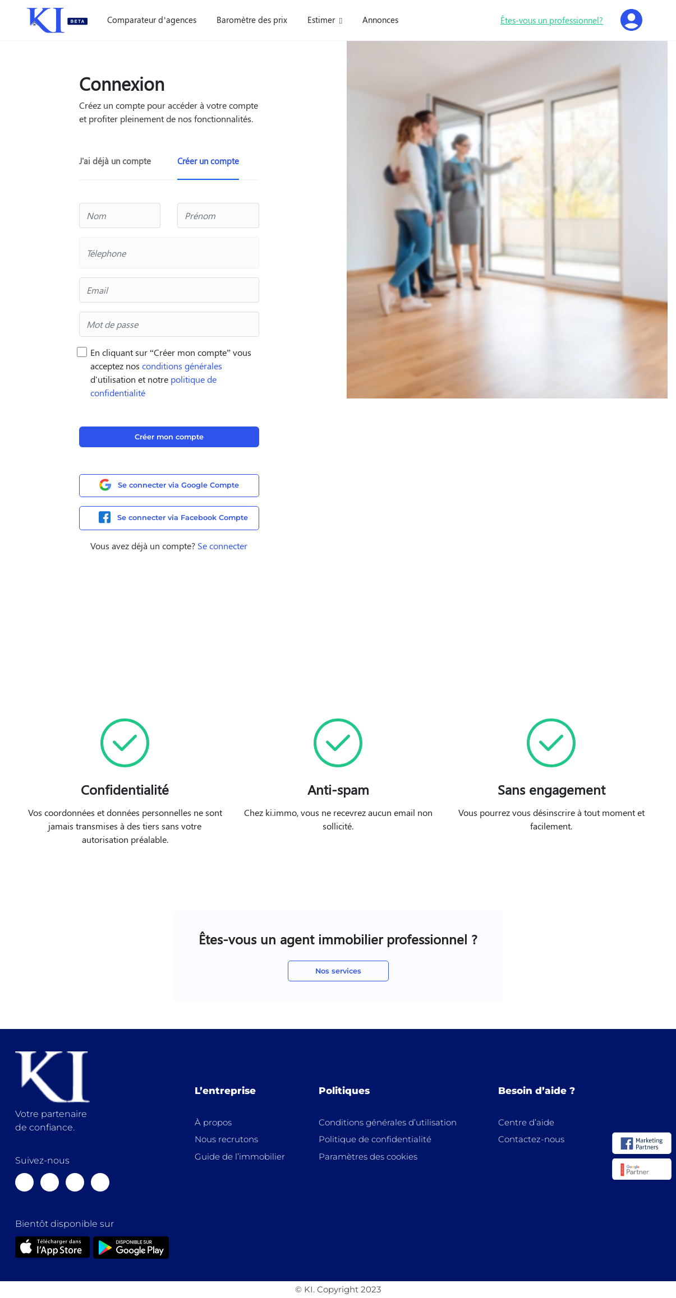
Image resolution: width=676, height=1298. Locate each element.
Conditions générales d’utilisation (388, 1122)
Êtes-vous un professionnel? (551, 20)
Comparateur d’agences (151, 19)
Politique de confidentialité (375, 1139)
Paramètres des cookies (368, 1156)
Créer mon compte (169, 437)
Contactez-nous (531, 1139)
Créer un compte (208, 160)
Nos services (338, 971)
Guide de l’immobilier (240, 1156)
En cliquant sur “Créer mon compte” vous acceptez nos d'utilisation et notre (170, 372)
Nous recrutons (226, 1139)
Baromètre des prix (252, 19)
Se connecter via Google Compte (169, 485)
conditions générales (182, 366)
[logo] (642, 1144)
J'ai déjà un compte (115, 160)
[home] (57, 20)
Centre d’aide (526, 1122)
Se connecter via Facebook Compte (173, 517)
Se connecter (222, 545)
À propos (213, 1122)
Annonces (380, 19)
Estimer (322, 19)
